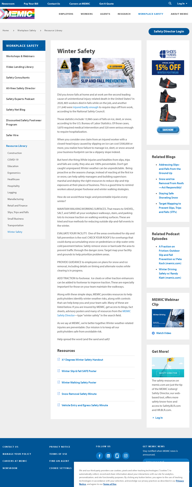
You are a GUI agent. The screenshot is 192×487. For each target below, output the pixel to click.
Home (6, 30)
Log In (181, 3)
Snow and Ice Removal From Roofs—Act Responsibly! (171, 183)
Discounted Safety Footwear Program (24, 122)
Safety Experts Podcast (20, 99)
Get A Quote (106, 3)
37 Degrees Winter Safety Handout (82, 359)
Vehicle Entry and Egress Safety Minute (85, 405)
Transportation (15, 225)
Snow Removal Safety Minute (79, 394)
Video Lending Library (20, 67)
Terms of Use (58, 453)
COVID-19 (13, 159)
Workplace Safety (150, 13)
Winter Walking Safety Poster (79, 382)
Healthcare (14, 179)
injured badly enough (85, 107)
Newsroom (8, 3)
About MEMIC (179, 13)
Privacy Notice (59, 446)
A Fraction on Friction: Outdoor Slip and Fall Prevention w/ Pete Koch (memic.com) (170, 255)
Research (124, 13)
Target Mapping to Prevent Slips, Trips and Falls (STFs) (170, 208)
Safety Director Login (169, 31)
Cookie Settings (60, 468)
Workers (87, 13)
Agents (105, 13)
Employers (66, 13)
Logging (12, 192)
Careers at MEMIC (79, 3)
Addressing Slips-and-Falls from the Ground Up (170, 169)
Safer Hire (12, 135)
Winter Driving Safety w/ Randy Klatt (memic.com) (170, 273)
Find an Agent (59, 460)
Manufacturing (15, 199)
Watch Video (163, 333)
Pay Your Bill (31, 3)
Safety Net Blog (15, 109)
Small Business (16, 218)
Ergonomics (14, 172)
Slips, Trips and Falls (18, 212)
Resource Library (53, 30)
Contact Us (53, 3)
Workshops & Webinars (20, 56)
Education (13, 166)
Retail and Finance (18, 205)
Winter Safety (15, 231)
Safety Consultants (18, 77)
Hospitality (14, 186)
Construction (15, 153)
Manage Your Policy (17, 453)
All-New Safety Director (20, 88)
